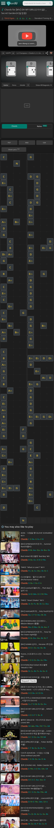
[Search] (50, 3)
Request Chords (28, 681)
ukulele (22, 85)
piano (14, 85)
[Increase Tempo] (13, 53)
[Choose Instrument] (28, 85)
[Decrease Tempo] (3, 53)
